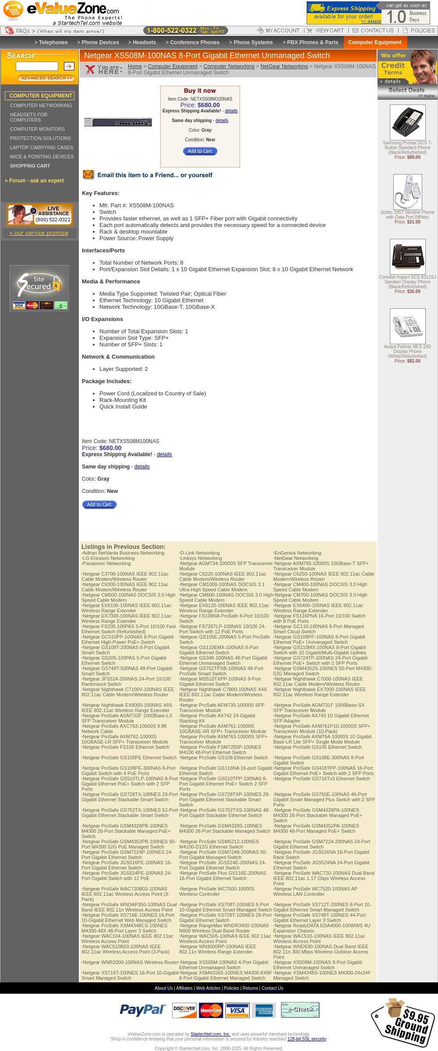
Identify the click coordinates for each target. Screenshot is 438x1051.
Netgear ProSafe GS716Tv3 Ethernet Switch (321, 778)
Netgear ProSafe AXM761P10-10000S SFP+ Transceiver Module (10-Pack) (322, 728)
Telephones (53, 42)
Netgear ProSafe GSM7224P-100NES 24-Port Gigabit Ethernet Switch (127, 854)
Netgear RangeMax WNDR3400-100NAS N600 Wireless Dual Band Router (224, 928)
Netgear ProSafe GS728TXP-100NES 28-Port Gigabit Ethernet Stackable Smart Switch (224, 799)
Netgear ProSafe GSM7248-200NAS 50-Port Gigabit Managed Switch (223, 854)
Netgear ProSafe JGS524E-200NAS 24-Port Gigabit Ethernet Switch (222, 865)
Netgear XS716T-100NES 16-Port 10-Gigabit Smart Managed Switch (130, 975)
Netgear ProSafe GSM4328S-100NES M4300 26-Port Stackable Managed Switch (225, 828)
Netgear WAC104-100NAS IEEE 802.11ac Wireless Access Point (127, 938)
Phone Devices (100, 42)
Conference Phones (194, 42)
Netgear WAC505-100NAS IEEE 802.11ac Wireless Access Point (225, 938)
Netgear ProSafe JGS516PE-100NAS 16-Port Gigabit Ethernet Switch (126, 865)
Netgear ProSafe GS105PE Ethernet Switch (129, 757)
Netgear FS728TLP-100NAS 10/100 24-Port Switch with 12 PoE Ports (222, 629)
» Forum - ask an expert (34, 181)
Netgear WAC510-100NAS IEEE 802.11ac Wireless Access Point (319, 938)
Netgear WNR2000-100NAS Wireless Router (130, 962)
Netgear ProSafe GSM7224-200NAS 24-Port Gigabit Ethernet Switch (321, 844)
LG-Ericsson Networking (108, 558)
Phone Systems (253, 42)
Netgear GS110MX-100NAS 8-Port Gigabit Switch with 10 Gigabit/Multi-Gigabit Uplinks (319, 650)
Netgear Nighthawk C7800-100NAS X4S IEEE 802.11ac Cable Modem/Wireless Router (223, 694)
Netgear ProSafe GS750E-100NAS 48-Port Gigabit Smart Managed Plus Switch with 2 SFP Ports (324, 799)
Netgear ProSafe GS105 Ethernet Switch (317, 747)
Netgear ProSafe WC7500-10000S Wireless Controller (216, 891)
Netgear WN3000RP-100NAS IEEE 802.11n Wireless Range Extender (217, 949)
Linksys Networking (200, 558)
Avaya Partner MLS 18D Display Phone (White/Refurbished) (407, 351)
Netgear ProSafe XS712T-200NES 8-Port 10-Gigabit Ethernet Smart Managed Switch (322, 907)
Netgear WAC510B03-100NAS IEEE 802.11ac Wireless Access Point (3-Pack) (125, 949)
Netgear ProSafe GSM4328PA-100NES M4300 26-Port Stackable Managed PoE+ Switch (317, 815)
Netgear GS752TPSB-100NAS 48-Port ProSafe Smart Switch (221, 671)
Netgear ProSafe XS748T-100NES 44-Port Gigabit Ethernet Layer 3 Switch (319, 917)
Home (135, 66)
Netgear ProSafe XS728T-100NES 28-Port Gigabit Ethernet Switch (225, 917)
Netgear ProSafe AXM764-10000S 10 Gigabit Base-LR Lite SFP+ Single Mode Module (322, 739)
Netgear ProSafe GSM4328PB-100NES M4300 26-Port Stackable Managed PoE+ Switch (125, 831)
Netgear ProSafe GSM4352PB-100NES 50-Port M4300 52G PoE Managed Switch (128, 844)
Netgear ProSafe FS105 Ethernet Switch (125, 747)
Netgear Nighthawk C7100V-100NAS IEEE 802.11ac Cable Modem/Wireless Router (127, 692)
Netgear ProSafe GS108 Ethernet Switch (223, 757)
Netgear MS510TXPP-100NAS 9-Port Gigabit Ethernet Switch (220, 681)
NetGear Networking (284, 66)
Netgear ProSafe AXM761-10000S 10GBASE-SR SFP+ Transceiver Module (222, 728)
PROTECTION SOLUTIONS (40, 138)
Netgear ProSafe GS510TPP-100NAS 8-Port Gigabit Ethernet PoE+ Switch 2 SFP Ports (223, 784)
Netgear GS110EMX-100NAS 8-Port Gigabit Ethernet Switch (218, 650)
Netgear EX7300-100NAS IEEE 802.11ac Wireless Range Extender (126, 618)
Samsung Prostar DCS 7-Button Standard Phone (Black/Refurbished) (407, 148)
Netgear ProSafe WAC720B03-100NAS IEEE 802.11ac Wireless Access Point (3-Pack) (125, 894)
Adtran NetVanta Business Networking (122, 552)
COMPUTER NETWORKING (41, 105)
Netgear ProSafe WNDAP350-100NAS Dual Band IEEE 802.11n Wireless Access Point (129, 907)
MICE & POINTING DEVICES (42, 156)
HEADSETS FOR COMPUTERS (29, 117)
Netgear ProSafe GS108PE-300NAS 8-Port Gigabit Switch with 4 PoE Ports (128, 770)
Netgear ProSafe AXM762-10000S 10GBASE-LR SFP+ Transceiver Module (124, 739)
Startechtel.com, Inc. (210, 1034)
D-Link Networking (199, 552)
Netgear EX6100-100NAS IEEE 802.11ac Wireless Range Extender (126, 608)
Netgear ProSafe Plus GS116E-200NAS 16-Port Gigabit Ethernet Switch (222, 875)
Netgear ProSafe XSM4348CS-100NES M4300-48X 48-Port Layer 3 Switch (124, 928)
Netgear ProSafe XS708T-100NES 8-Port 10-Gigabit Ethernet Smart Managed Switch (225, 907)
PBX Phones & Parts (313, 42)
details (231, 110)
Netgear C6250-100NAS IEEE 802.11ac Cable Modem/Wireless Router (323, 576)
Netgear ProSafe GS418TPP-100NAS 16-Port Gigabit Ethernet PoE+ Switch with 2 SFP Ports (323, 770)
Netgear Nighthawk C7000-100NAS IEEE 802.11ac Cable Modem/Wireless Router (318, 681)
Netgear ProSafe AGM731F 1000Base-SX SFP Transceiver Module (319, 707)
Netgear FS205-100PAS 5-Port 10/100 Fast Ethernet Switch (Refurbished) (128, 629)
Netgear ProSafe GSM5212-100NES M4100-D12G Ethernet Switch (219, 844)
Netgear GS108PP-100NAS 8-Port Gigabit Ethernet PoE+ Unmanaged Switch (319, 639)
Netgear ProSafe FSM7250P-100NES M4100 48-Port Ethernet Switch (220, 749)
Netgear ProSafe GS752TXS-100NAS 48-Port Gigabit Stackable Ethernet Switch (224, 812)
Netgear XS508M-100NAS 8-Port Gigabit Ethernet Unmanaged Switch (317, 965)
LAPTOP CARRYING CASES (41, 147)
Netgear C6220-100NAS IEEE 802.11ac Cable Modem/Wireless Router (222, 576)
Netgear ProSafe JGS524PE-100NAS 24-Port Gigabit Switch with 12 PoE (126, 875)
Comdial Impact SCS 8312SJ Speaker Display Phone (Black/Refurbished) (407, 282)
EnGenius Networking (297, 552)
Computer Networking (229, 66)
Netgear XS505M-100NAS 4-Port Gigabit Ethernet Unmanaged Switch (223, 965)
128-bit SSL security (306, 1039)
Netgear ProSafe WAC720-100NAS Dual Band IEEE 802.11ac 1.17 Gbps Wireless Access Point (323, 878)
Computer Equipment (173, 66)
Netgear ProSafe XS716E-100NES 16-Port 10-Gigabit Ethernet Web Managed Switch (127, 917)
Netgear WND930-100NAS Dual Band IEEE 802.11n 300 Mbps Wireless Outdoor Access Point (320, 952)
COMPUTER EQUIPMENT (41, 96)
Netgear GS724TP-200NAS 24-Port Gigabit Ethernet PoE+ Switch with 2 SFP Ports (320, 660)
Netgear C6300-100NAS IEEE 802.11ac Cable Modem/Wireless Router (125, 587)
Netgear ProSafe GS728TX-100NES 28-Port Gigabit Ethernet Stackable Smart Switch (129, 797)
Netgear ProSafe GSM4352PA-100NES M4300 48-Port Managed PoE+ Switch (316, 828)
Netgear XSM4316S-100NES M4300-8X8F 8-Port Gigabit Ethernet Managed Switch (225, 975)
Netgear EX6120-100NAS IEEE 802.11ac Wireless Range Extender (224, 608)
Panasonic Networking (106, 563)
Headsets (144, 42)
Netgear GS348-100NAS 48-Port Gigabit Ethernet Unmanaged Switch (223, 660)
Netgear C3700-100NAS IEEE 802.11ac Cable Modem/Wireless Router (125, 576)
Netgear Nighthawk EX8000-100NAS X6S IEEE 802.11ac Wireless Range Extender (126, 707)
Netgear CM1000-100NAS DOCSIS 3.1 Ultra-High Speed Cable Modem (222, 587)
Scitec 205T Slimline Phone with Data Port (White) (407, 215)
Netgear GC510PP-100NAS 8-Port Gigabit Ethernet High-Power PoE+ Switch (127, 639)
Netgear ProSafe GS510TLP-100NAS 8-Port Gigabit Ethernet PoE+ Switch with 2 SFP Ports (129, 784)
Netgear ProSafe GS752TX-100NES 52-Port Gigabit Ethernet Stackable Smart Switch (129, 812)
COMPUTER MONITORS (37, 129)
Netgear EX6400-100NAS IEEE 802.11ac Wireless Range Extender (318, 608)
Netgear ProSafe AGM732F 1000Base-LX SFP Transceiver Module (126, 718)
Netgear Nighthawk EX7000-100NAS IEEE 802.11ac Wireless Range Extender (319, 692)
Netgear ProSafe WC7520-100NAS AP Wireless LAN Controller (315, 891)
